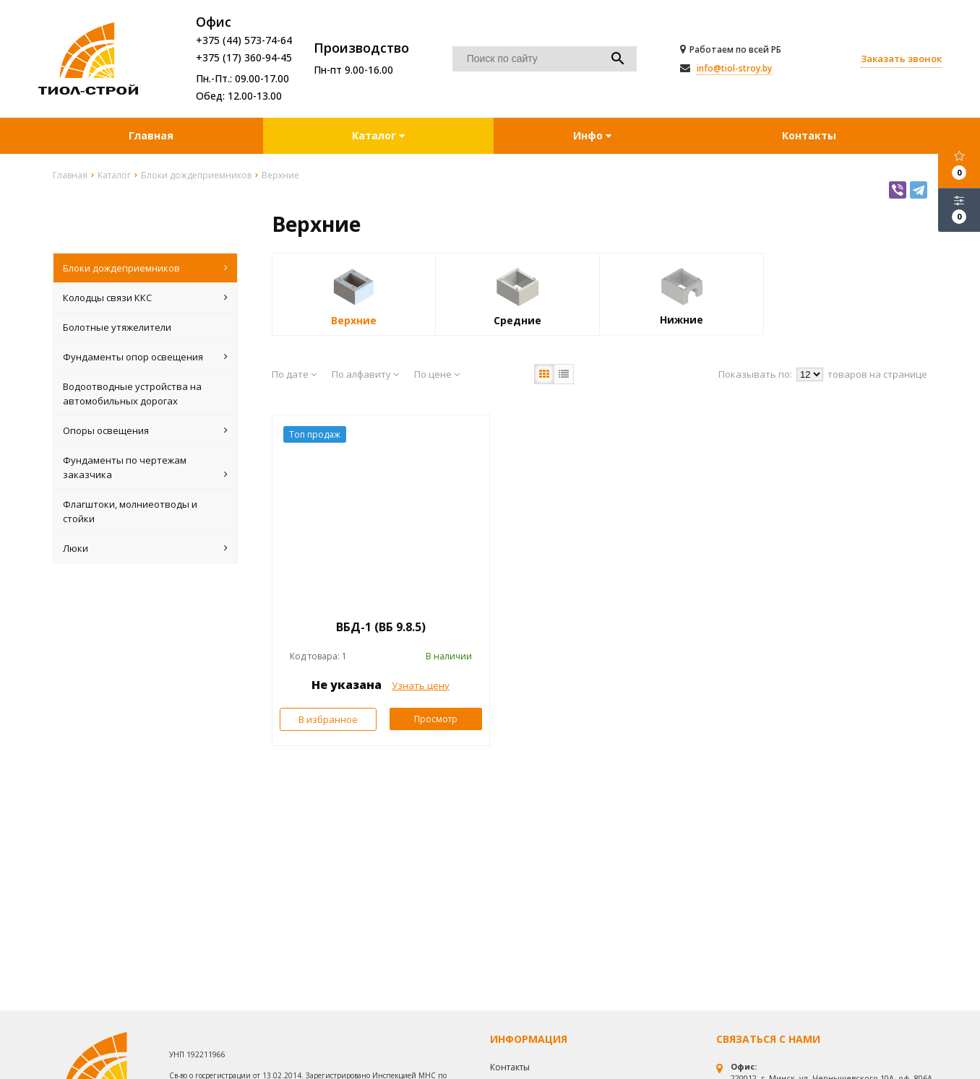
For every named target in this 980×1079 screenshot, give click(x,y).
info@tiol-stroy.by (734, 68)
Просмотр (435, 719)
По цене (437, 374)
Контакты (809, 135)
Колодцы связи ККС (145, 297)
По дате (294, 374)
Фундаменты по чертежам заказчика (145, 468)
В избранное (328, 719)
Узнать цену (421, 685)
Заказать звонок (901, 58)
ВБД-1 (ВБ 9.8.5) (381, 627)
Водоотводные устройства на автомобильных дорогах (132, 393)
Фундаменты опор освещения (145, 357)
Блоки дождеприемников (145, 268)
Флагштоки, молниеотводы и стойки (130, 511)
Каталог (375, 135)
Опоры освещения (145, 430)
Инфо (592, 135)
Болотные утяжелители (117, 327)
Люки (145, 548)
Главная (151, 135)
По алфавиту (365, 374)
